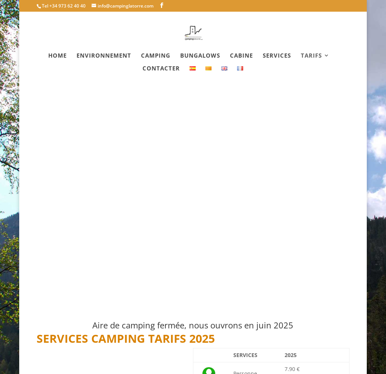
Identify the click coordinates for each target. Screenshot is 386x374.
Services (277, 56)
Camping (155, 56)
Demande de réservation (244, 317)
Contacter (161, 69)
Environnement (104, 56)
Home (57, 56)
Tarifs (311, 56)
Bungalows (200, 56)
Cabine (241, 56)
